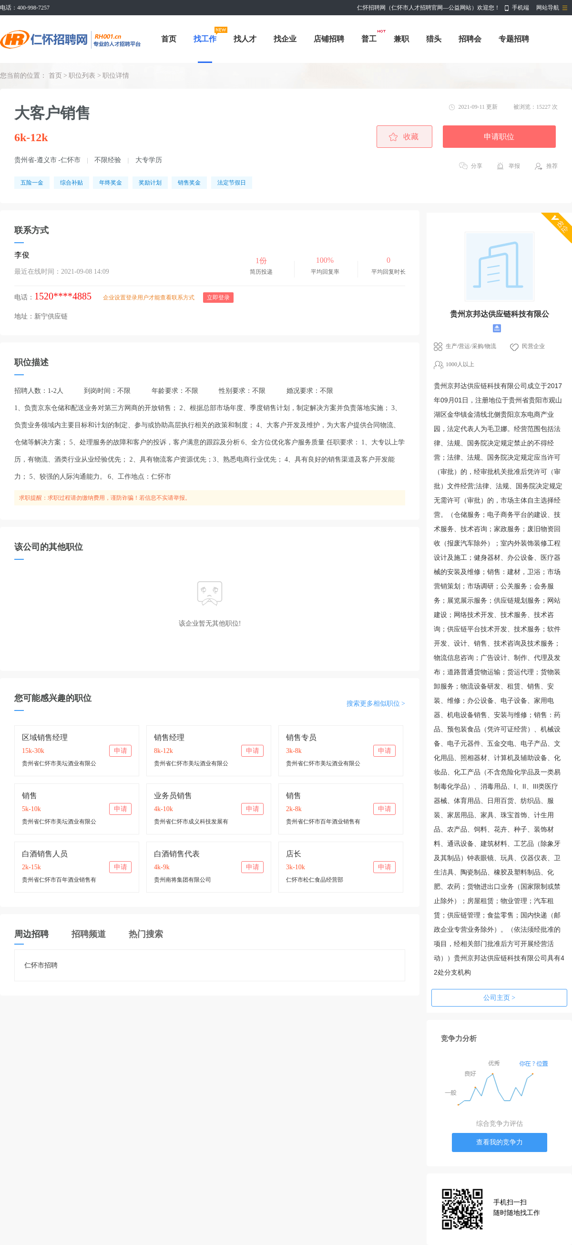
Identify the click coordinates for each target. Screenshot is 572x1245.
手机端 (520, 7)
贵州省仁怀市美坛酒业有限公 (59, 763)
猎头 (433, 39)
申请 (120, 750)
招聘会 (470, 39)
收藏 (411, 137)
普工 (369, 39)
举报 (514, 166)
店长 (293, 854)
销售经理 (169, 737)
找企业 (285, 39)
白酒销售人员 (45, 854)
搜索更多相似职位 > (376, 703)
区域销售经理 (45, 737)
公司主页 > (499, 997)
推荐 (552, 166)
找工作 (205, 39)
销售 (29, 796)
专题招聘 (514, 39)
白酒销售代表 (177, 854)
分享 (476, 166)
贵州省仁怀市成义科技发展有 (191, 821)
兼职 (401, 39)
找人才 (245, 39)
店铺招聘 (329, 39)
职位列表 (82, 75)
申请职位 (499, 137)
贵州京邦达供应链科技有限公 (499, 314)
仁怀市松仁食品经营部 (314, 879)
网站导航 (547, 7)
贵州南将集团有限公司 (182, 879)
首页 (168, 39)
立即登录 (218, 297)
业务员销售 (173, 796)
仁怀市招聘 (41, 965)
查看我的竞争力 (499, 1142)
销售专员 (301, 737)
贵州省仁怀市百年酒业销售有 (323, 821)
